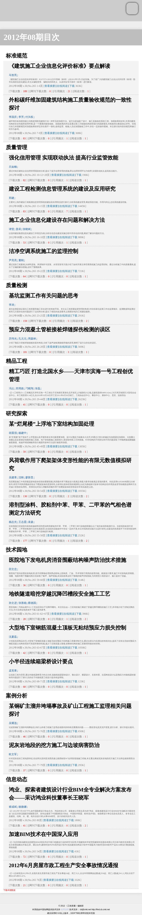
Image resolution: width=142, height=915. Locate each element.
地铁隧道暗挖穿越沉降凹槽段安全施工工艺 (59, 594)
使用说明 (65, 909)
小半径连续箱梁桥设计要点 (41, 661)
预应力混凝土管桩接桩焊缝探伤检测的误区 (59, 329)
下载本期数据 (9, 890)
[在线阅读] (62, 85)
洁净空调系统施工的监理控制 (43, 251)
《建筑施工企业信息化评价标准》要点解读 (59, 66)
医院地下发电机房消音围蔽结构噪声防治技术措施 (67, 560)
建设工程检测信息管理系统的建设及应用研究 (62, 189)
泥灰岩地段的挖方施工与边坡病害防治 (54, 745)
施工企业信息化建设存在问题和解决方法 (57, 220)
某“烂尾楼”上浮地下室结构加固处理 (51, 424)
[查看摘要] (50, 85)
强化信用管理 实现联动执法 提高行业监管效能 (63, 158)
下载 (72, 85)
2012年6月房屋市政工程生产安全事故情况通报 (63, 865)
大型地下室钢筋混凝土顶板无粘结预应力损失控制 (67, 628)
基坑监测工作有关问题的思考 (43, 296)
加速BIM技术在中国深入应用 (43, 834)
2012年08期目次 (32, 37)
